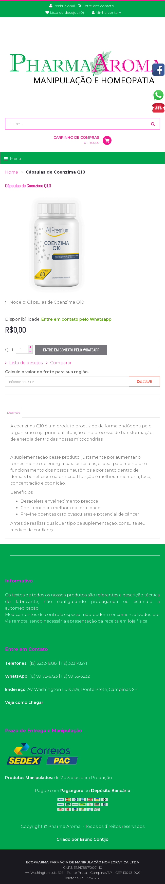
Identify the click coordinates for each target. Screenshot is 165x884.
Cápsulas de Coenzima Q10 (55, 172)
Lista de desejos (26, 362)
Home (11, 172)
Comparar (61, 362)
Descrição (13, 412)
